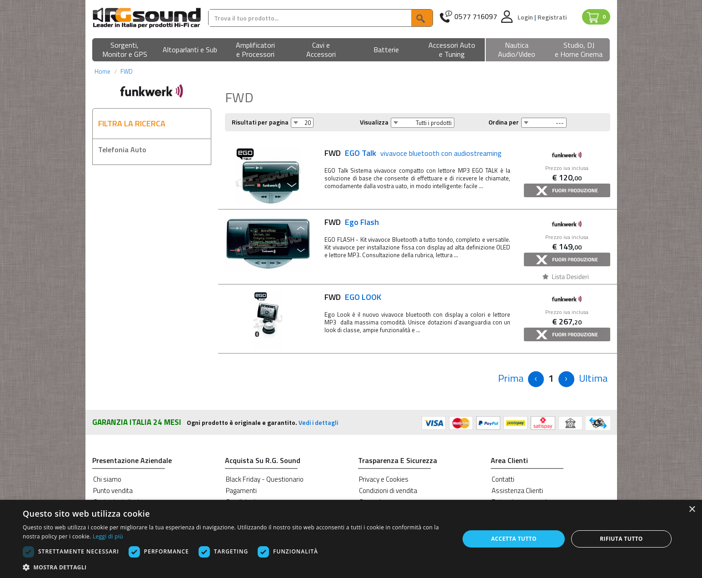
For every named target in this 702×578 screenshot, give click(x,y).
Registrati (552, 17)
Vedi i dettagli (318, 422)
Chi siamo (107, 479)
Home (102, 71)
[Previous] (510, 378)
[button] (125, 50)
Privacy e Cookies (383, 479)
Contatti (503, 479)
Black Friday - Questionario (265, 479)
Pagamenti (241, 490)
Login (526, 17)
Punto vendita (113, 490)
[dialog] (351, 539)
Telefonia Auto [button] (122, 149)
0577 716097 (475, 16)
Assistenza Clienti (517, 490)
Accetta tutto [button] (514, 539)
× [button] (691, 509)
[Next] (566, 379)
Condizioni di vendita (388, 490)
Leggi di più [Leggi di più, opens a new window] (108, 536)
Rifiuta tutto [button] (621, 539)
